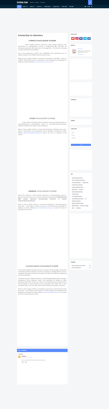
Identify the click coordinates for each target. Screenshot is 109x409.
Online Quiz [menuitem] (64, 6)
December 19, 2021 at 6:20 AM (27, 357)
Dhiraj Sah (22, 2)
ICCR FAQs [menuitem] (71, 6)
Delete (26, 362)
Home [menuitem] (19, 6)
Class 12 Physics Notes (76, 182)
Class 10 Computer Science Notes (78, 180)
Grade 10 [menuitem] (25, 6)
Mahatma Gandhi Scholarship (77, 203)
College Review (85, 182)
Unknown (23, 356)
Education (81, 189)
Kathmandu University (76, 201)
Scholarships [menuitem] (47, 6)
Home (32, 2)
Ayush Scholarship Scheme (77, 177)
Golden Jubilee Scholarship (77, 191)
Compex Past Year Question (77, 184)
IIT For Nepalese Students (77, 196)
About (37, 2)
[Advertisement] (54, 20)
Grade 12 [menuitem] (39, 6)
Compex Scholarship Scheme (77, 187)
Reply (23, 362)
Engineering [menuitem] (56, 6)
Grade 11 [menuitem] (32, 6)
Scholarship (78, 208)
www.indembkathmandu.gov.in (43, 62)
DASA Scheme (74, 189)
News (73, 208)
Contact (43, 2)
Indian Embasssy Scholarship (77, 198)
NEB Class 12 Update (84, 205)
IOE (85, 198)
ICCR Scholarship (75, 194)
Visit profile (80, 54)
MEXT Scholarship (75, 205)
